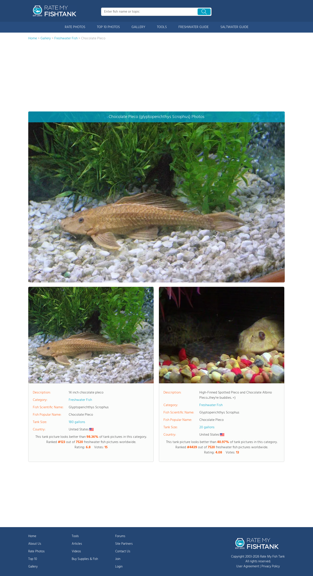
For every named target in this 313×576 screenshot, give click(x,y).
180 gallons (77, 422)
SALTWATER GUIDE (234, 27)
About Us (34, 543)
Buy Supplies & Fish (85, 559)
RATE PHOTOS (75, 27)
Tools (75, 536)
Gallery (33, 566)
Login (119, 566)
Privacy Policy (270, 566)
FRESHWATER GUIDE (193, 27)
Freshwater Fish (80, 400)
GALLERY (138, 27)
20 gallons (207, 427)
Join (117, 559)
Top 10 (32, 559)
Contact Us (122, 551)
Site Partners (124, 543)
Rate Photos (36, 551)
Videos (76, 551)
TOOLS (162, 27)
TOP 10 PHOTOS (108, 27)
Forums (120, 536)
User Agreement (247, 566)
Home (32, 536)
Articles (77, 543)
